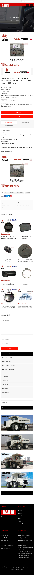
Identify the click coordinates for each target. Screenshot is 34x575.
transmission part (20, 192)
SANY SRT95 (5, 384)
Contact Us (20, 521)
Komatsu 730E (5, 388)
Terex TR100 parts (5, 537)
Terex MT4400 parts (6, 373)
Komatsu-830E (5, 392)
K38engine (11, 192)
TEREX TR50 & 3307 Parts (8, 365)
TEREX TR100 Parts (7, 357)
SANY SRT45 (5, 376)
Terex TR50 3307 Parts (6, 543)
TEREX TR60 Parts (6, 361)
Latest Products (4, 535)
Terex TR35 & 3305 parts (8, 369)
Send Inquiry (18, 112)
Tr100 (6, 192)
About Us (20, 510)
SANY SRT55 (5, 380)
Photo (19, 518)
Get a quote (20, 523)
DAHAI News (21, 515)
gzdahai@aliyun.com (26, 537)
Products (20, 513)
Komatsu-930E (5, 396)
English (23, 1)
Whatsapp (17, 116)
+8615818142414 (27, 540)
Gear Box (27, 192)
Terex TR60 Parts (5, 540)
